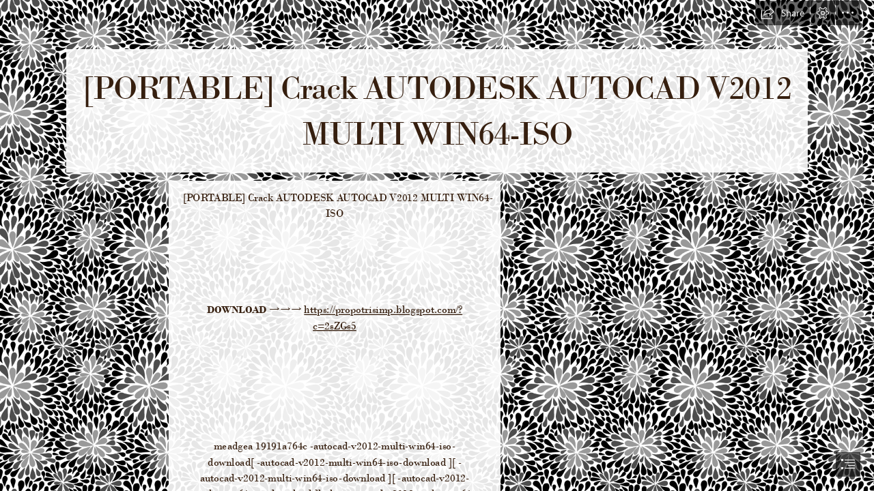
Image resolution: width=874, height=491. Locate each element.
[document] (437, 245)
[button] (782, 13)
